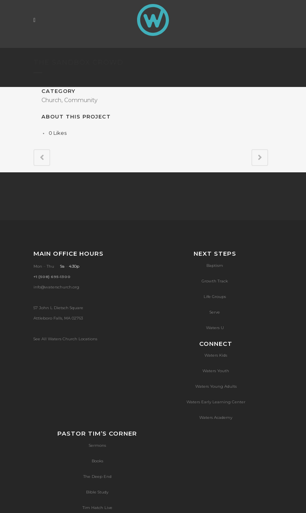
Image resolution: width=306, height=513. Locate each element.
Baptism (214, 265)
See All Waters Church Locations (65, 339)
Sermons (97, 445)
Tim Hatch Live (97, 507)
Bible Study (97, 492)
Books (97, 461)
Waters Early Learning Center (215, 402)
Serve (215, 312)
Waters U (215, 328)
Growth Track (215, 281)
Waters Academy (215, 417)
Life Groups (215, 296)
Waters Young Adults (216, 386)
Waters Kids (215, 355)
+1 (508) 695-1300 (52, 276)
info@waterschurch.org (56, 287)
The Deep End (97, 476)
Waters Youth (215, 371)
